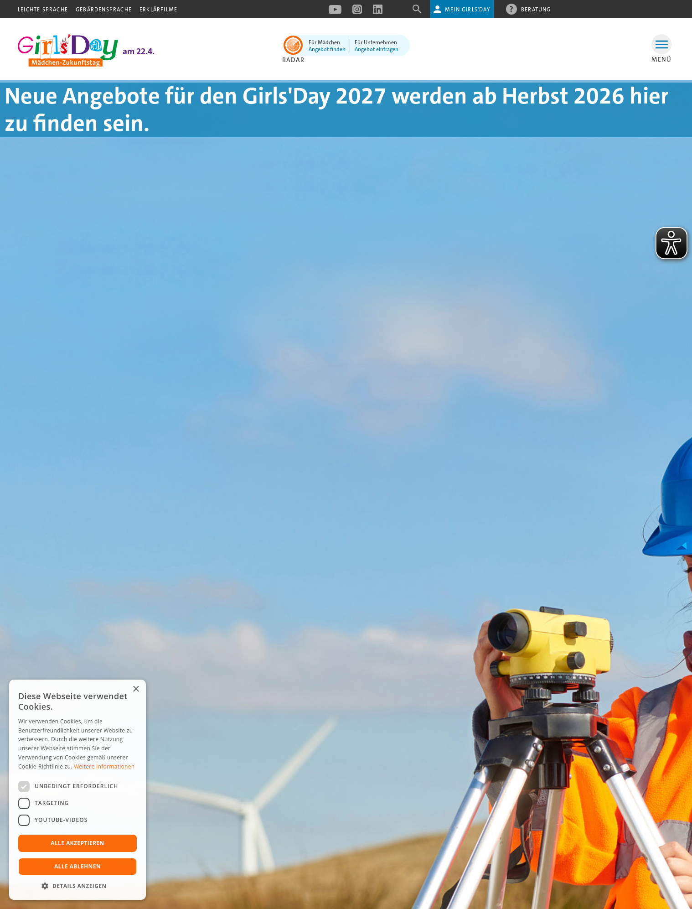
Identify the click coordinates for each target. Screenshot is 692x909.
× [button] (135, 689)
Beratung (536, 9)
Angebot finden (327, 49)
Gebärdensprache (104, 9)
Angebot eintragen (376, 49)
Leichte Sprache (43, 9)
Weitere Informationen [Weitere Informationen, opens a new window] (104, 766)
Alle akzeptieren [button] (77, 843)
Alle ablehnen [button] (77, 866)
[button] (77, 886)
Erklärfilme (158, 9)
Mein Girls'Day (467, 9)
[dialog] (77, 790)
